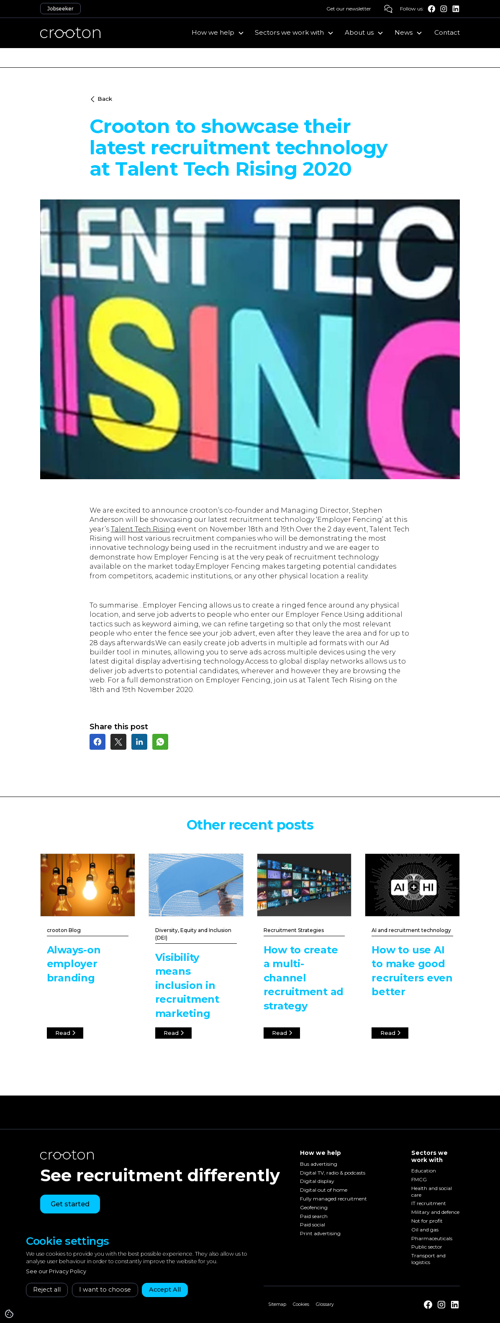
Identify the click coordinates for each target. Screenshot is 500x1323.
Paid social (312, 1225)
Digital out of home (323, 1190)
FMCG (419, 1179)
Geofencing (314, 1207)
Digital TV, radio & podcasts (332, 1173)
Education (423, 1170)
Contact (447, 32)
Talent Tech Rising (143, 529)
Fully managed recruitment (333, 1198)
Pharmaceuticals (431, 1238)
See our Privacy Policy (56, 1271)
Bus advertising (318, 1164)
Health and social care (431, 1191)
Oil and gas (424, 1229)
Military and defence (435, 1212)
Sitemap (277, 1304)
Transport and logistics (428, 1259)
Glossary (325, 1304)
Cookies (301, 1304)
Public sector (426, 1247)
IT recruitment (428, 1203)
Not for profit (427, 1221)
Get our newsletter (348, 8)
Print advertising (320, 1234)
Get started (70, 1204)
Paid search (314, 1216)
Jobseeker (60, 8)
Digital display (317, 1181)
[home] (70, 33)
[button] (218, 33)
